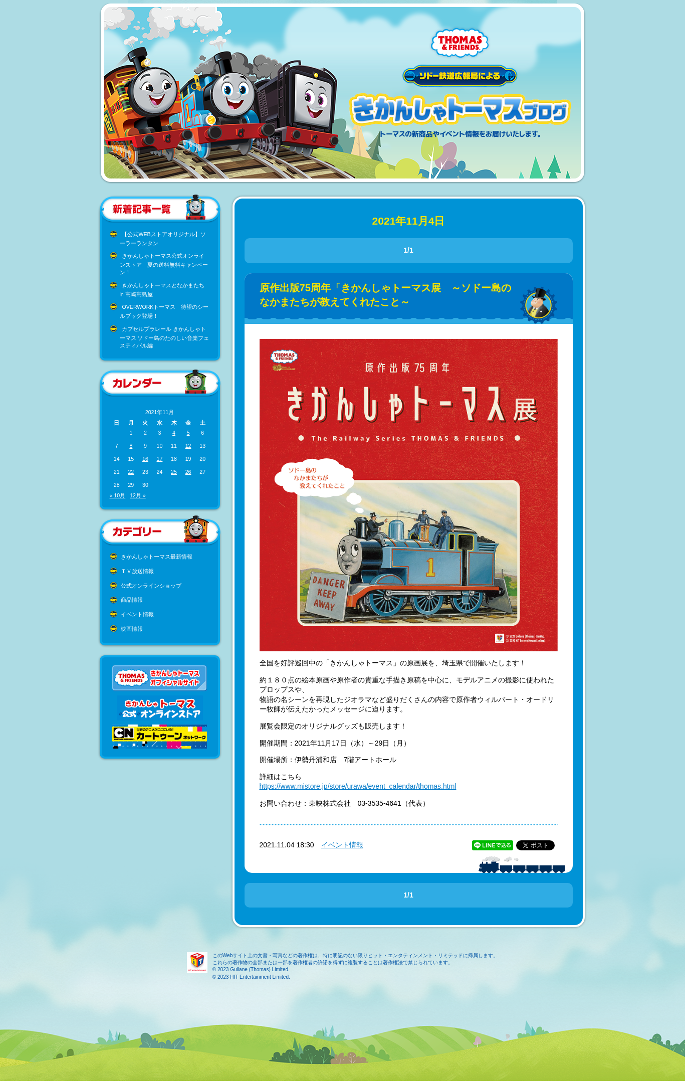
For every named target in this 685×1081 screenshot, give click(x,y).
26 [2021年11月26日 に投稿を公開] (188, 472)
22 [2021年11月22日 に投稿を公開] (131, 472)
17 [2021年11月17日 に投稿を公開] (160, 459)
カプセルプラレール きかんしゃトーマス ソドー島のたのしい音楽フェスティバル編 (164, 337)
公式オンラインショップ (151, 586)
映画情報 (132, 629)
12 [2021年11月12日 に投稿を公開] (188, 446)
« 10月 (118, 495)
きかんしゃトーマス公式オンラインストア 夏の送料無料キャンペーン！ (164, 264)
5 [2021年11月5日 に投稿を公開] (188, 433)
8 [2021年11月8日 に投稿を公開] (130, 446)
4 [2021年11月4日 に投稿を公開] (173, 433)
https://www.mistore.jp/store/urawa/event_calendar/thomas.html (358, 786)
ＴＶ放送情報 (137, 571)
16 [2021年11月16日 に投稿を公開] (145, 459)
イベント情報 (137, 614)
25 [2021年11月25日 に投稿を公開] (174, 472)
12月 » (138, 495)
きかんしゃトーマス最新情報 (156, 557)
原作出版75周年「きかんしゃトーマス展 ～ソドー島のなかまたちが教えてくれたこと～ (385, 294)
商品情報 (132, 600)
